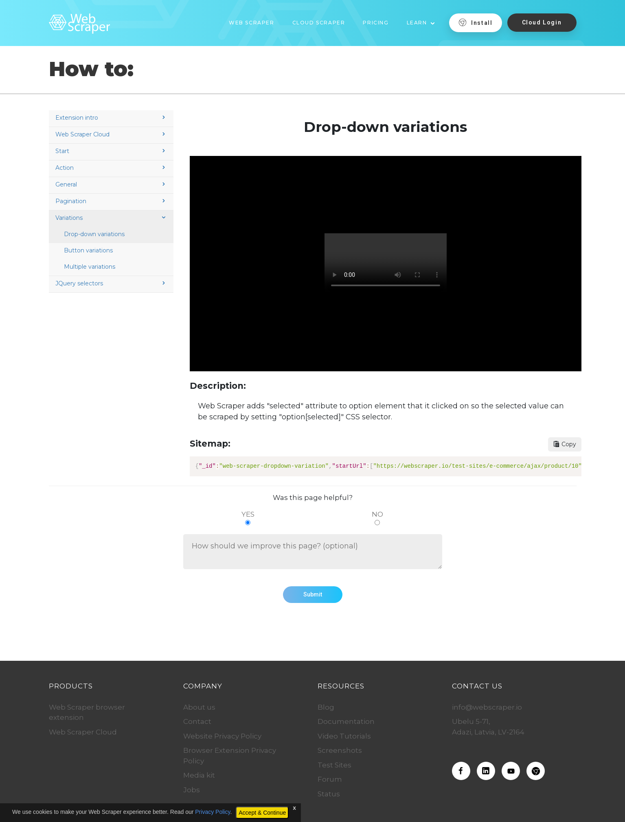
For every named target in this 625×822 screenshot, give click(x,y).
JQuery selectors (111, 283)
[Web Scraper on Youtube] (511, 771)
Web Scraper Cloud (111, 134)
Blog (326, 707)
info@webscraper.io (487, 707)
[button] (421, 20)
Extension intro (111, 117)
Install (475, 22)
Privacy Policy (212, 812)
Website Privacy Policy (222, 736)
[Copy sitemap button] (564, 444)
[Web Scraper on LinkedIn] (486, 771)
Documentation (346, 721)
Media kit (199, 775)
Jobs (191, 790)
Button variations (88, 250)
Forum (330, 779)
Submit (312, 594)
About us (199, 707)
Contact (197, 721)
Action (111, 167)
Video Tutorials (344, 736)
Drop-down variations (94, 234)
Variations (111, 217)
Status (329, 794)
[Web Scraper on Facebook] (461, 771)
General (111, 184)
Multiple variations (89, 266)
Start (111, 151)
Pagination (111, 201)
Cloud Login (542, 22)
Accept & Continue (262, 812)
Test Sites (334, 765)
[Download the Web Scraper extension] (535, 771)
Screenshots (340, 750)
